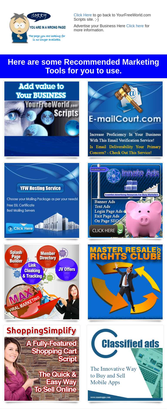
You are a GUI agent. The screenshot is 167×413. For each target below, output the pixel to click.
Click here (135, 26)
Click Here (83, 15)
